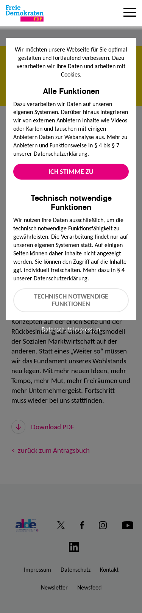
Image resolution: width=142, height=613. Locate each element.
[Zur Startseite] (25, 13)
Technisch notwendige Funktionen (71, 300)
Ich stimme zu (71, 171)
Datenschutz (57, 329)
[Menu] (129, 13)
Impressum (86, 329)
